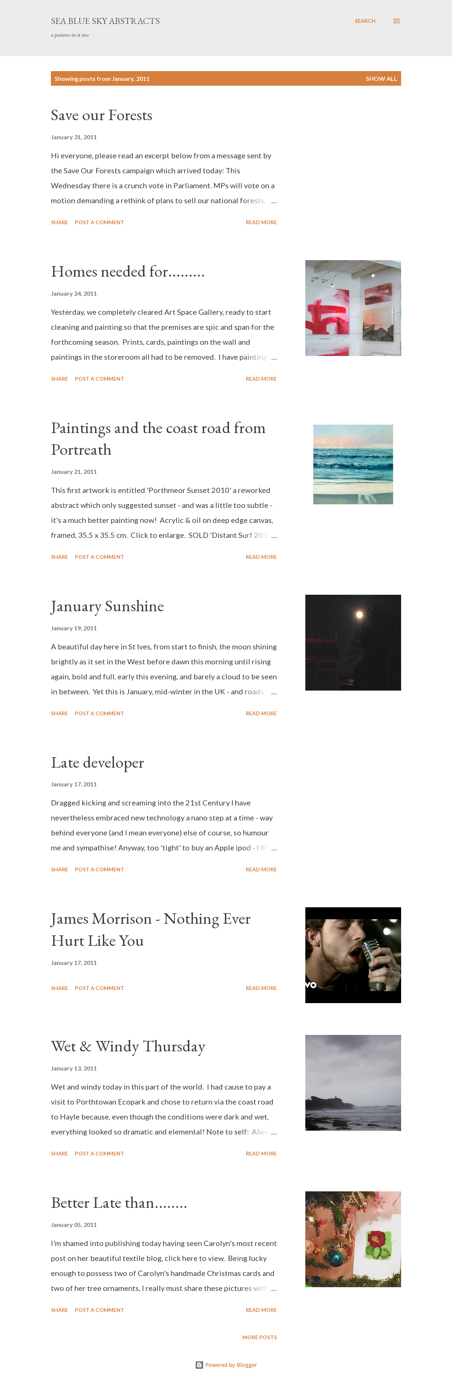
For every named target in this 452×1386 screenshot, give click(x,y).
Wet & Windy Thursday (128, 1045)
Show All (381, 78)
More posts (259, 1337)
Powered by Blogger (226, 1364)
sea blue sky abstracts (105, 21)
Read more (261, 222)
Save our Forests (101, 114)
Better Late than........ (119, 1202)
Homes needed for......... (128, 270)
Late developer (97, 762)
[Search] (365, 20)
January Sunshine (107, 605)
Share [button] (59, 222)
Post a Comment (99, 222)
